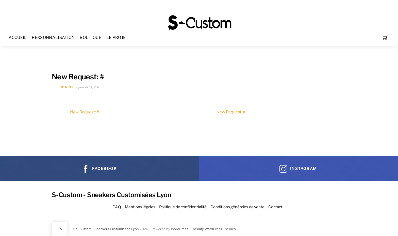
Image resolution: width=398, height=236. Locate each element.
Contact (275, 206)
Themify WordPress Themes (213, 229)
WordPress (179, 229)
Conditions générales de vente (237, 206)
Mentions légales (140, 206)
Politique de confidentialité (183, 206)
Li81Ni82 (66, 87)
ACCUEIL (18, 37)
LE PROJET (117, 37)
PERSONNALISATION (53, 37)
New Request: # (78, 76)
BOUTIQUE (90, 37)
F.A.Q (116, 206)
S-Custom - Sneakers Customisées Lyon (107, 229)
